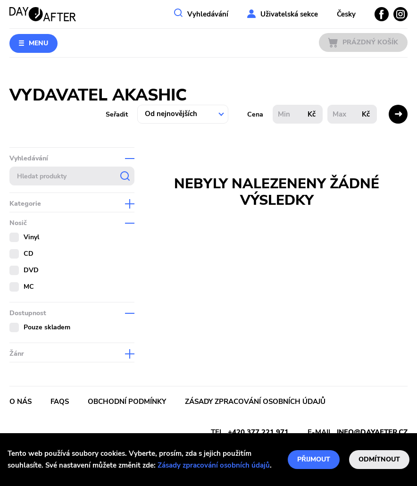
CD (28, 253)
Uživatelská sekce (289, 14)
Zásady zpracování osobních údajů (214, 465)
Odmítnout (379, 459)
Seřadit (117, 114)
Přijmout (313, 459)
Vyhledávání (207, 14)
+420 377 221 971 (258, 432)
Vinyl (31, 237)
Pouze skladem (47, 327)
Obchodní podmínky (127, 401)
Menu (38, 43)
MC (29, 286)
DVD (31, 270)
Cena (255, 114)
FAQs (59, 401)
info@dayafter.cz (372, 432)
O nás (20, 401)
